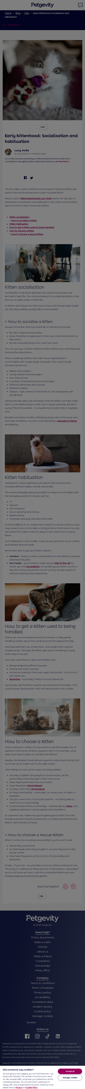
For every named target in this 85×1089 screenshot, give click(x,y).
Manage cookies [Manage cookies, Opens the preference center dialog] (70, 1077)
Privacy (19, 1087)
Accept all (70, 1071)
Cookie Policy (31, 1087)
